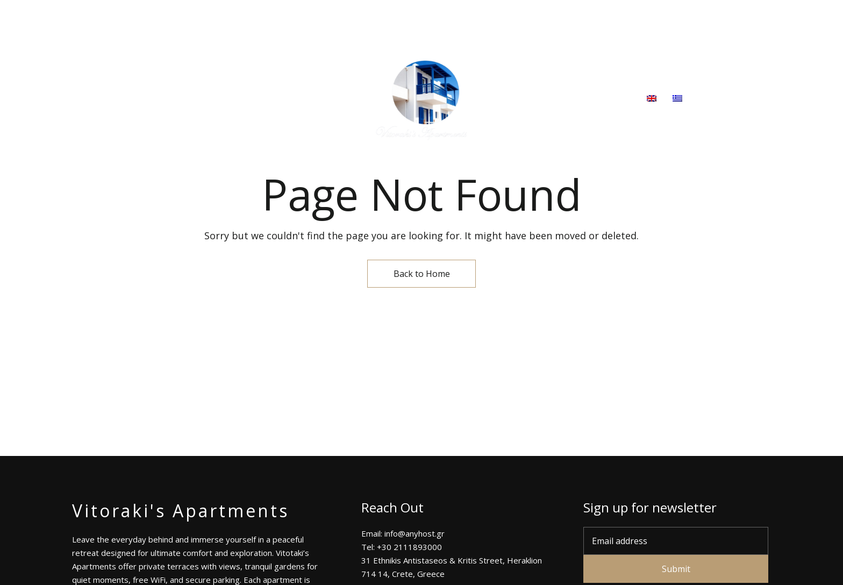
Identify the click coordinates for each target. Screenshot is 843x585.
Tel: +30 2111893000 (645, 15)
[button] (738, 99)
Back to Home (422, 274)
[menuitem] (652, 99)
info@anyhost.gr (734, 15)
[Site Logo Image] (421, 99)
